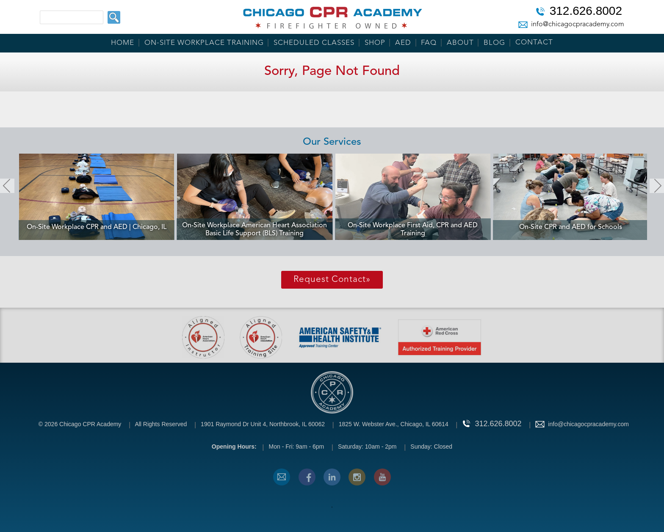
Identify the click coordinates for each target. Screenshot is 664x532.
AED (403, 43)
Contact (534, 42)
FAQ (429, 43)
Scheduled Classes (314, 43)
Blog (494, 43)
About (460, 43)
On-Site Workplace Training (204, 43)
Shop (375, 43)
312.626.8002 (586, 11)
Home (122, 43)
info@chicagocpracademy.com (577, 24)
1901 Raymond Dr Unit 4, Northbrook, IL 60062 (263, 424)
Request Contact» (332, 279)
